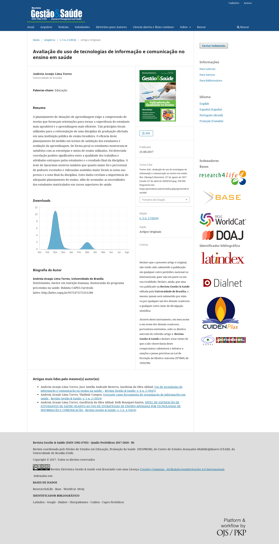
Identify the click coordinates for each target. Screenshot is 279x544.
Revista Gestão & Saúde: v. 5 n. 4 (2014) (110, 410)
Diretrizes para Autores (111, 27)
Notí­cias (63, 27)
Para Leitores (207, 69)
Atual (30, 27)
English (204, 103)
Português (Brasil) (211, 115)
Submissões (82, 27)
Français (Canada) (211, 121)
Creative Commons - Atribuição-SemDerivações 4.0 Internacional (182, 469)
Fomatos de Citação (153, 199)
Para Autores (207, 74)
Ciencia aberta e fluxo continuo (153, 27)
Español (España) (211, 109)
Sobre (184, 27)
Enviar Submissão (213, 45)
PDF (147, 133)
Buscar (201, 27)
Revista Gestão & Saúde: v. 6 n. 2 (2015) (130, 391)
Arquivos (46, 27)
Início (36, 40)
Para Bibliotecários (211, 80)
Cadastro (234, 3)
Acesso (248, 3)
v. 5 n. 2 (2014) (68, 40)
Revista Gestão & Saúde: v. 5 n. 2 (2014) (76, 398)
